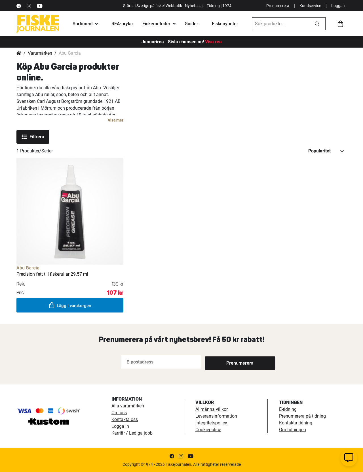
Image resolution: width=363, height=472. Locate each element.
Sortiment (83, 23)
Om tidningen (292, 429)
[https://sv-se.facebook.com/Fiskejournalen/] (18, 5)
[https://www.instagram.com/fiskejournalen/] (29, 5)
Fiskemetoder (156, 23)
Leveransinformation (216, 416)
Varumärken (40, 53)
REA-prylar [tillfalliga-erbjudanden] (122, 23)
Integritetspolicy (211, 423)
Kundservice (310, 5)
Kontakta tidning (295, 423)
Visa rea (213, 41)
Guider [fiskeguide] (191, 23)
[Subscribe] (223, 362)
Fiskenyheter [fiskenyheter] (225, 23)
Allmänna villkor (211, 409)
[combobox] (280, 24)
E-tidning (288, 409)
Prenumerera (277, 5)
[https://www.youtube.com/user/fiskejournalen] (40, 5)
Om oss (119, 412)
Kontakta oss (124, 419)
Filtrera (33, 137)
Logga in (339, 5)
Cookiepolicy (208, 429)
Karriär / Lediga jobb (132, 433)
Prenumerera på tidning (302, 416)
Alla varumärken (127, 406)
